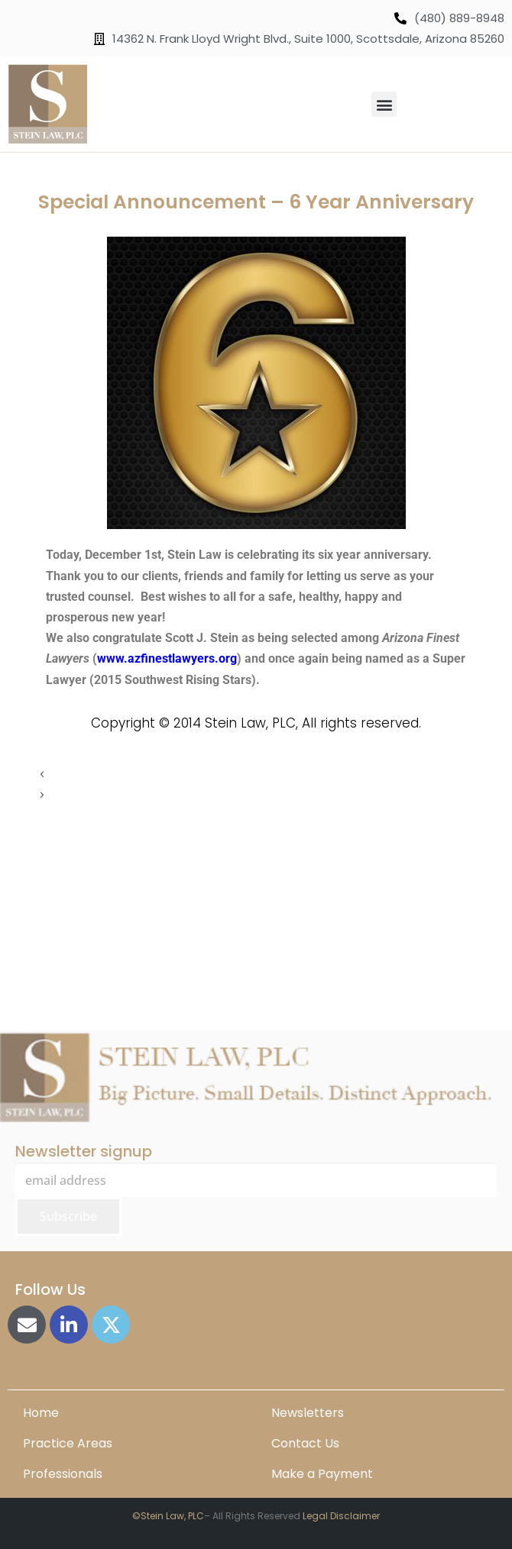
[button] (384, 104)
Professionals (62, 1474)
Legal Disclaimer (341, 1515)
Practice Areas (67, 1443)
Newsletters (307, 1413)
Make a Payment (322, 1474)
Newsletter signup (83, 1151)
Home (41, 1413)
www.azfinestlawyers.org (167, 658)
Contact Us (305, 1443)
